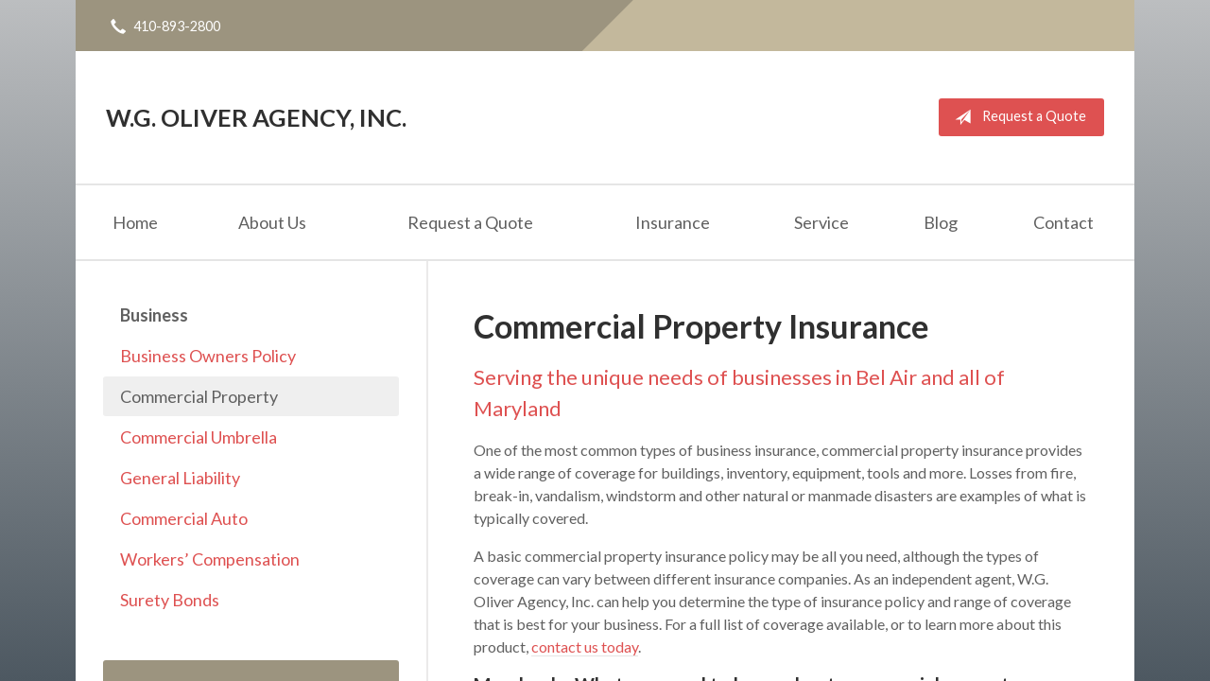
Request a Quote (1016, 117)
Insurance (672, 222)
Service (821, 222)
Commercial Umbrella (198, 437)
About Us (272, 222)
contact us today (584, 646)
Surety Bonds (169, 599)
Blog (941, 222)
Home (135, 222)
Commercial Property (199, 396)
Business (154, 315)
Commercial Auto (184, 518)
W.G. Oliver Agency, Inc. (256, 117)
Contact (1063, 222)
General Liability (180, 477)
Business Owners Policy (208, 355)
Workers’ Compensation (210, 559)
